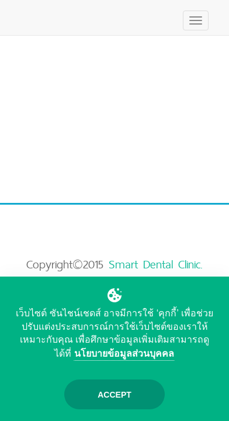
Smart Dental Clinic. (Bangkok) (122, 273)
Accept (114, 394)
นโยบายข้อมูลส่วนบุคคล (124, 353)
